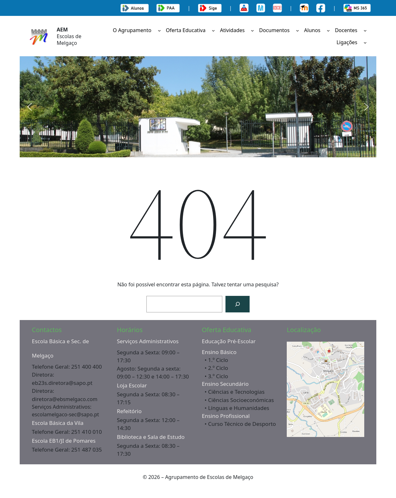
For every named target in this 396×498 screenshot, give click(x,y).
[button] (29, 107)
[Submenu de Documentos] (297, 30)
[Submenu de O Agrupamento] (159, 30)
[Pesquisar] (237, 304)
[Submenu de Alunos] (328, 30)
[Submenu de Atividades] (252, 30)
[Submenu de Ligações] (365, 42)
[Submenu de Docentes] (365, 30)
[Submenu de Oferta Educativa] (213, 30)
